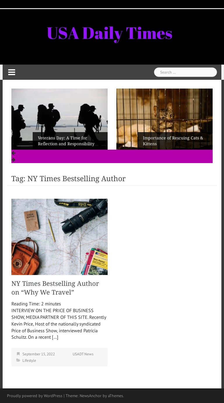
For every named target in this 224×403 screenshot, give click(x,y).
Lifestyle (29, 360)
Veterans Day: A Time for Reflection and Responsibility (66, 141)
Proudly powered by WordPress (34, 395)
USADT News (83, 354)
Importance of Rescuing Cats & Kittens (173, 141)
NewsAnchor (91, 395)
